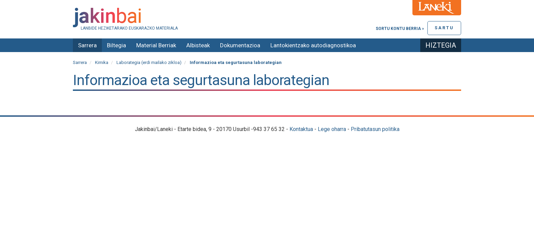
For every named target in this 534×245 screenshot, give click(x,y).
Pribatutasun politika (375, 129)
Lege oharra (332, 129)
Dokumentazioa (240, 45)
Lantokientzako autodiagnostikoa (313, 45)
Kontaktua (301, 129)
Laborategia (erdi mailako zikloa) (149, 62)
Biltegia (116, 45)
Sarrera (87, 45)
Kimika (101, 62)
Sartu (444, 27)
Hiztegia (440, 45)
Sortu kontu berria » (400, 28)
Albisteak (198, 45)
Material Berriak (156, 45)
